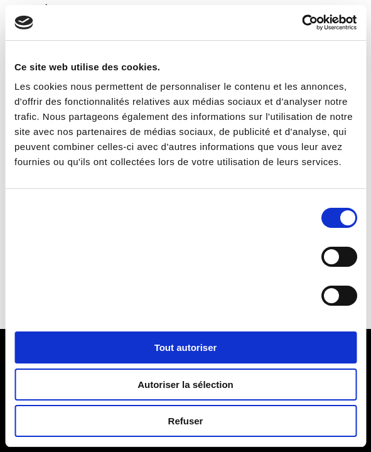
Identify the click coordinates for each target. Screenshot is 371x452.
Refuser (185, 421)
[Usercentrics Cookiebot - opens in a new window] (302, 22)
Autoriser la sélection (185, 384)
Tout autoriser (185, 347)
